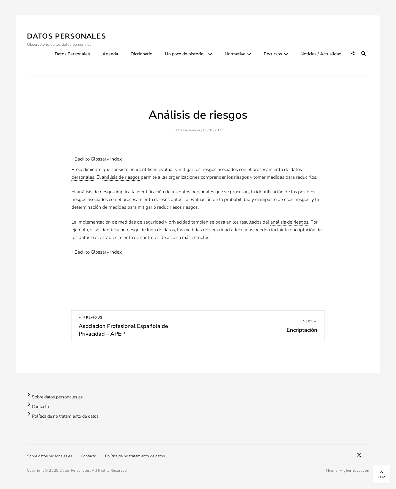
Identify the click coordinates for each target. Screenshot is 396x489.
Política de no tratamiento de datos (65, 416)
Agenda (110, 54)
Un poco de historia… (185, 54)
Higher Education (354, 470)
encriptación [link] (302, 230)
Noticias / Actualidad (321, 54)
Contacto (40, 407)
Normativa (235, 54)
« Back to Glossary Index (97, 159)
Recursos (273, 54)
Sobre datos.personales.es (57, 397)
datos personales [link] (196, 192)
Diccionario (141, 54)
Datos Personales (66, 36)
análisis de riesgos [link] (121, 177)
